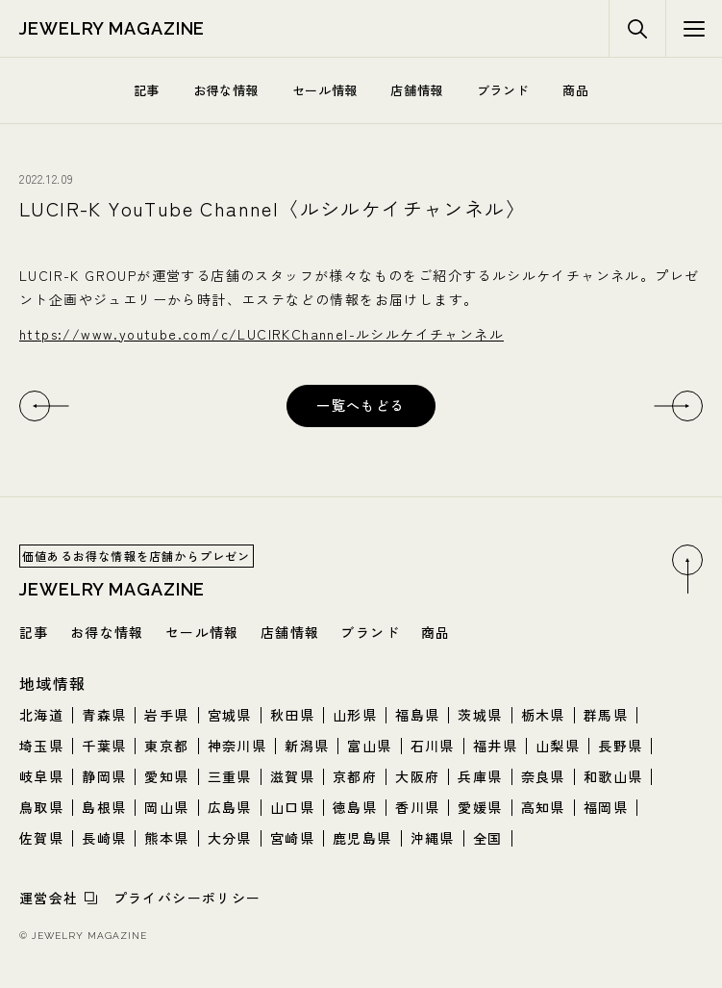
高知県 (543, 807)
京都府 (355, 776)
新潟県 (307, 745)
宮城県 (230, 714)
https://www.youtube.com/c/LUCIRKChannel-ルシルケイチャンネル (261, 333)
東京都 (166, 745)
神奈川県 (237, 745)
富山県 (369, 745)
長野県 (620, 745)
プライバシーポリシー (187, 897)
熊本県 (166, 838)
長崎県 (104, 838)
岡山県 (166, 807)
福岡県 (606, 807)
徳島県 (355, 807)
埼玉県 (41, 745)
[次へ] (687, 406)
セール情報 (325, 90)
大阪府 (417, 776)
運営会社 (49, 897)
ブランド (503, 90)
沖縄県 (433, 838)
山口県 (292, 807)
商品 (575, 90)
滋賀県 (292, 776)
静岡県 (104, 776)
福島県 (417, 714)
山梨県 (557, 745)
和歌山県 (613, 776)
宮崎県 (292, 838)
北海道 (41, 714)
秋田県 (292, 714)
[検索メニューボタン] (693, 29)
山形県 (355, 714)
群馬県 (606, 714)
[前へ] (34, 406)
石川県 (433, 745)
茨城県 (480, 714)
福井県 (495, 745)
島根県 (104, 807)
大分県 (230, 838)
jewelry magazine (112, 28)
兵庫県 (480, 776)
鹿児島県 (362, 838)
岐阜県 (41, 776)
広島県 (230, 807)
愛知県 (166, 776)
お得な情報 (226, 90)
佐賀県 (41, 838)
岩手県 (166, 714)
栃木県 (543, 714)
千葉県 (104, 745)
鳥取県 (41, 807)
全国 (488, 838)
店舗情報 (416, 90)
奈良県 (543, 776)
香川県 (417, 807)
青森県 (104, 714)
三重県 (230, 776)
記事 (147, 90)
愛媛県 (480, 807)
